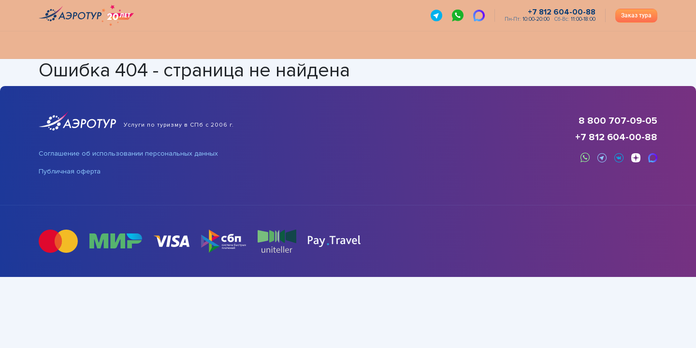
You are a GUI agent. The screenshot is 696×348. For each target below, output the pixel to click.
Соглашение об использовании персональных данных (128, 154)
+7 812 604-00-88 (616, 137)
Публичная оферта (70, 171)
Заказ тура (636, 15)
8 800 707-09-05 (618, 121)
